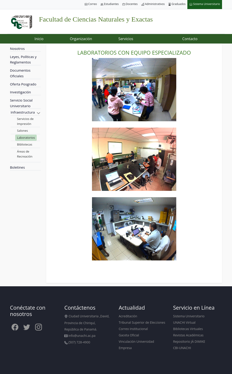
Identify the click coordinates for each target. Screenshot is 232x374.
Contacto (190, 38)
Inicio (39, 38)
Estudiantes (110, 4)
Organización (81, 38)
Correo (91, 4)
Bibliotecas (24, 144)
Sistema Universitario (204, 4)
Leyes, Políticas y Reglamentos (23, 59)
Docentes (130, 4)
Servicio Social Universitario (21, 103)
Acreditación (128, 316)
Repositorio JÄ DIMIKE (189, 341)
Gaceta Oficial (129, 335)
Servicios (125, 38)
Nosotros (17, 48)
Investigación (20, 92)
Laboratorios (26, 138)
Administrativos (153, 4)
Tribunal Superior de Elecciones (142, 322)
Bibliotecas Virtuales (188, 329)
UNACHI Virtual (184, 322)
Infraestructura (23, 112)
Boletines (17, 167)
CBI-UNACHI (182, 348)
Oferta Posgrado (23, 84)
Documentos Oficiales (20, 73)
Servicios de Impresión (25, 121)
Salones (22, 131)
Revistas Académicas (188, 335)
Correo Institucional (133, 329)
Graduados (177, 4)
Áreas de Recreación (24, 153)
